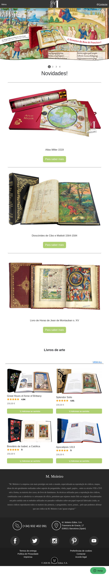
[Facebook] (15, 541)
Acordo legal (81, 557)
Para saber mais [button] (54, 159)
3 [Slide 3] (56, 67)
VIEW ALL (97, 362)
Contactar (103, 4)
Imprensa (28, 557)
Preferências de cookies (81, 551)
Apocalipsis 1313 (65, 447)
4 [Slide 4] (59, 67)
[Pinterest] (74, 541)
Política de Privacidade (28, 554)
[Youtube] (94, 541)
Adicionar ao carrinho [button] (30, 411)
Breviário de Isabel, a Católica (23, 446)
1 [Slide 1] (49, 67)
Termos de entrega (28, 551)
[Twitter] (35, 541)
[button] (8, 35)
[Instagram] (54, 541)
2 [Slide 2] (52, 67)
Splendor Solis (64, 397)
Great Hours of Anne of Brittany (24, 396)
